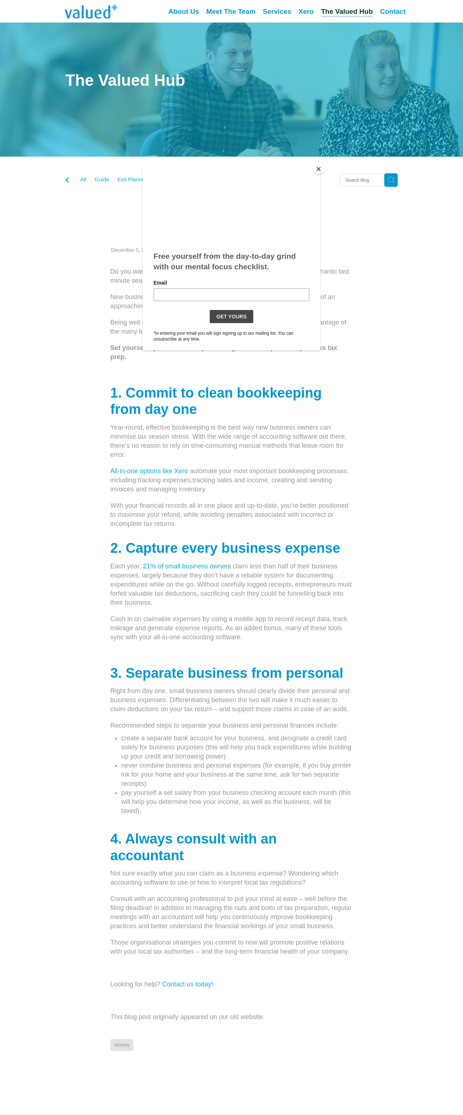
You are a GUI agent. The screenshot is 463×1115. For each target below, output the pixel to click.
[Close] (318, 169)
